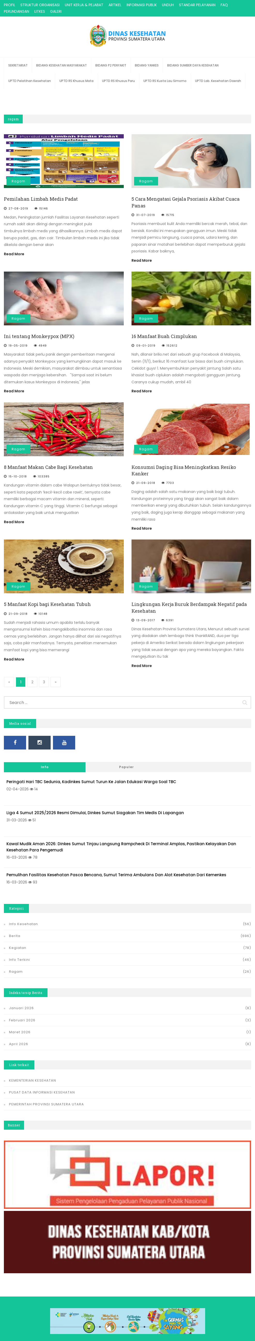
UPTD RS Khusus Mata (76, 81)
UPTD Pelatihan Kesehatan (29, 81)
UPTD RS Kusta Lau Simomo (165, 81)
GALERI (55, 11)
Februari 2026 (22, 1013)
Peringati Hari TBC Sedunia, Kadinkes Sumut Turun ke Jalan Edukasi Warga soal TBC (91, 775)
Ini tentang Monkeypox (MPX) (39, 336)
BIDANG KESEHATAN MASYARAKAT (61, 65)
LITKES (39, 11)
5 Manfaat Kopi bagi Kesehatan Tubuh (47, 604)
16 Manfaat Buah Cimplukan (164, 336)
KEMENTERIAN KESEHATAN (32, 1074)
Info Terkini (19, 953)
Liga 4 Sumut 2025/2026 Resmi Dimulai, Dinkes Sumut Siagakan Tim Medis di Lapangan (95, 806)
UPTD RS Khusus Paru (118, 81)
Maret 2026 (19, 1025)
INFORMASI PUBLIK (142, 5)
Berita (14, 929)
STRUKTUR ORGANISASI (40, 5)
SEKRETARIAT (18, 65)
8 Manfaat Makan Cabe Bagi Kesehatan (48, 467)
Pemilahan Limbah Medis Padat (41, 199)
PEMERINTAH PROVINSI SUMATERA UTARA (46, 1097)
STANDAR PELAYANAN (197, 5)
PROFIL (9, 5)
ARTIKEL (115, 5)
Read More (14, 254)
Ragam (18, 181)
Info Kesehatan (23, 917)
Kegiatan (17, 941)
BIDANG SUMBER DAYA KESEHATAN (193, 65)
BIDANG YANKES (147, 65)
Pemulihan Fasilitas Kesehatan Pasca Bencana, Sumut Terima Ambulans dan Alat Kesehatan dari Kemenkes (116, 868)
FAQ (224, 5)
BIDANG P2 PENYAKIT (110, 65)
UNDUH (168, 5)
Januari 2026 (21, 1001)
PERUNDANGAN (16, 11)
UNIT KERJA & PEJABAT (84, 5)
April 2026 (18, 1037)
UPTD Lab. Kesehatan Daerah (218, 81)
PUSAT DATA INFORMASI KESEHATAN (42, 1085)
